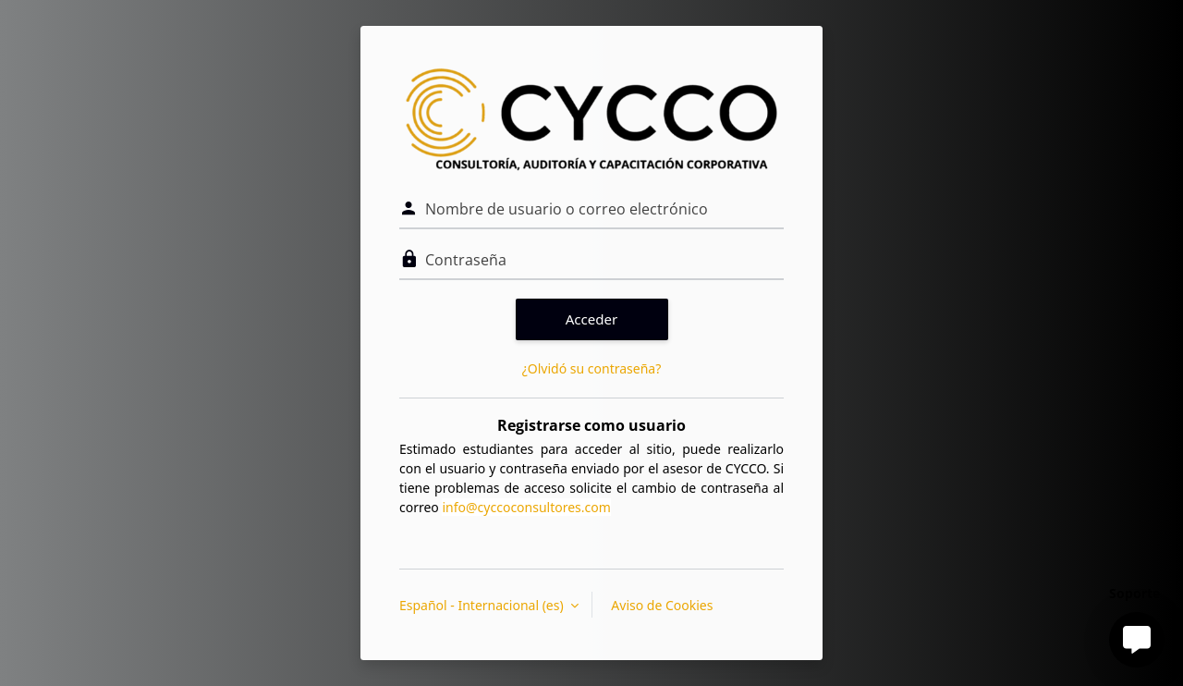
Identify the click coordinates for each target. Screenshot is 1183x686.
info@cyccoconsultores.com (526, 507)
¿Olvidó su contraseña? (592, 368)
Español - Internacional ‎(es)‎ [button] (483, 605)
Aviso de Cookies (662, 605)
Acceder (592, 319)
